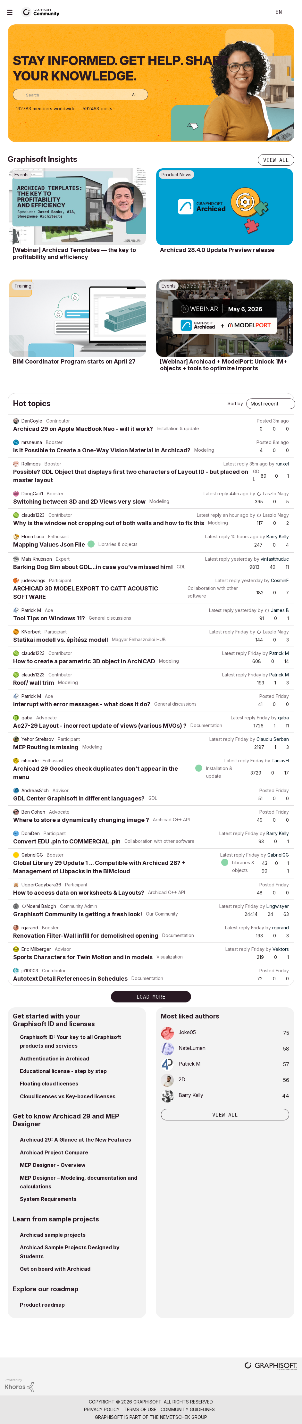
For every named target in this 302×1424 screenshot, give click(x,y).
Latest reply (235, 463)
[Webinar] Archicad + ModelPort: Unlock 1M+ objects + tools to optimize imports (223, 365)
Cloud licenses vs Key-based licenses (67, 1096)
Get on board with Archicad (55, 1269)
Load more (151, 996)
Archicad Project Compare (54, 1152)
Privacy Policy (102, 1409)
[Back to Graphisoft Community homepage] (42, 11)
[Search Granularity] (129, 94)
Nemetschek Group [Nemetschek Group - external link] (183, 1417)
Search (259, 12)
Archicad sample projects (53, 1235)
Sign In (291, 12)
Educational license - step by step (63, 1071)
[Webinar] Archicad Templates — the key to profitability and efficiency (74, 253)
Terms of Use (140, 1409)
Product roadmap (42, 1305)
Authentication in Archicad (54, 1058)
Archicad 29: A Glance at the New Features (75, 1139)
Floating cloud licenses (49, 1083)
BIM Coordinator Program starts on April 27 (74, 361)
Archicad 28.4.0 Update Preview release (217, 250)
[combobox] (80, 94)
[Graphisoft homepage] (271, 1367)
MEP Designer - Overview (53, 1165)
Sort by (235, 403)
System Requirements (48, 1199)
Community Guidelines (188, 1409)
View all (276, 160)
